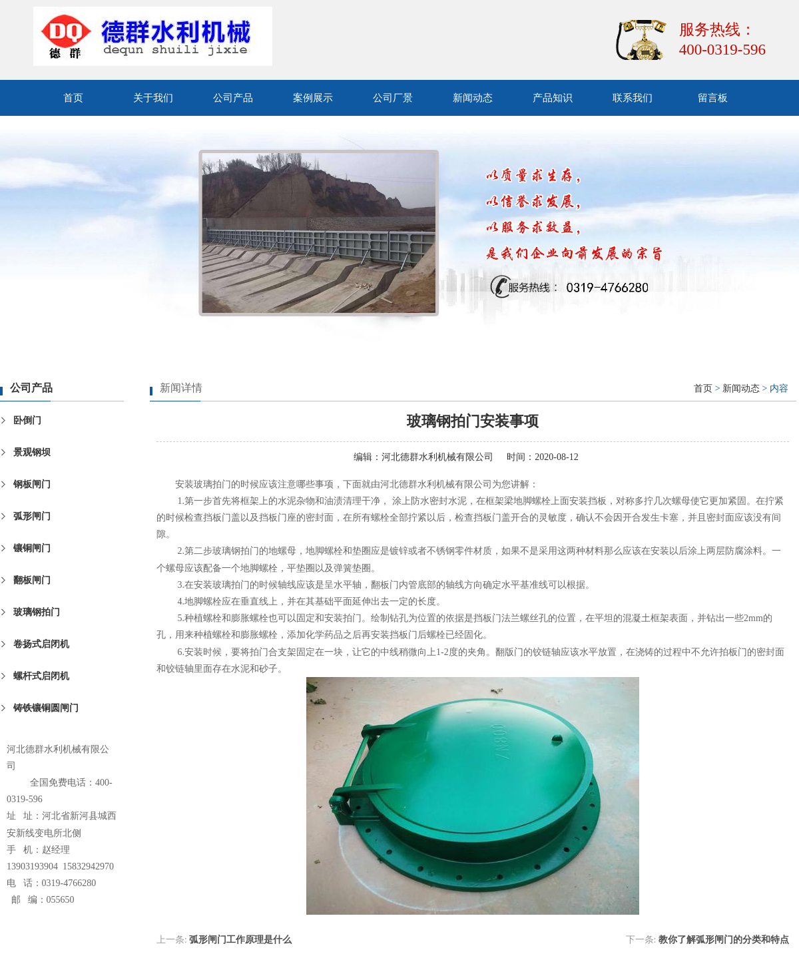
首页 (73, 98)
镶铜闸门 (32, 548)
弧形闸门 (32, 516)
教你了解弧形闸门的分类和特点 (724, 940)
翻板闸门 (32, 580)
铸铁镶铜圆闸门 (46, 708)
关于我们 (153, 98)
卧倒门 (27, 420)
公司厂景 (393, 98)
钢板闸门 (32, 484)
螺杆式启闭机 (41, 676)
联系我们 (633, 98)
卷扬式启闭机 (41, 644)
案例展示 (313, 98)
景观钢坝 (32, 452)
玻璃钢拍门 (36, 612)
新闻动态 (473, 98)
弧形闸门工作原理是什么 (240, 940)
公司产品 (233, 98)
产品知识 (553, 98)
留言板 (713, 98)
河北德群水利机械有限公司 (437, 457)
